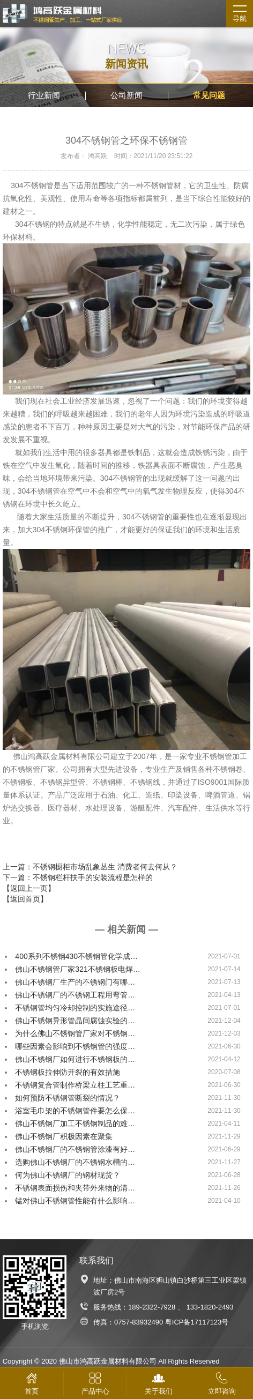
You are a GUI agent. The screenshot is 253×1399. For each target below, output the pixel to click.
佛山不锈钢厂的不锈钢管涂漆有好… (75, 1149)
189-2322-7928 (151, 1307)
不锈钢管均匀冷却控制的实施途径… (75, 1007)
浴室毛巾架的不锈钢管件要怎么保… (75, 1110)
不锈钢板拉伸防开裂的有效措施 (67, 1072)
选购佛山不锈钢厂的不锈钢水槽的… (75, 1162)
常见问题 (209, 95)
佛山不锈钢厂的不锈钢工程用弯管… (75, 995)
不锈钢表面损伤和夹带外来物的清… (75, 1188)
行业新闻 (44, 95)
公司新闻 (126, 95)
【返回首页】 (25, 899)
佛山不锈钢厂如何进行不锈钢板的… (75, 1059)
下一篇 (78, 877)
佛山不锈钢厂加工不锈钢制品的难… (75, 1123)
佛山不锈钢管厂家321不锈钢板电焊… (77, 969)
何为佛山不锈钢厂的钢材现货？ (67, 1175)
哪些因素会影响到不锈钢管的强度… (75, 1046)
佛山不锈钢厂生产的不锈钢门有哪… (75, 982)
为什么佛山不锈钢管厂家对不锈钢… (75, 1033)
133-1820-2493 (210, 1307)
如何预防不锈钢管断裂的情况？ (67, 1097)
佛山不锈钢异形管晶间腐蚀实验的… (75, 1020)
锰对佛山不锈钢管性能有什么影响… (75, 1200)
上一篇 (90, 866)
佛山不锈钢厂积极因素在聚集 (64, 1136)
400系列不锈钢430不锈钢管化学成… (76, 956)
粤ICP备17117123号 (197, 1322)
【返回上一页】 (29, 888)
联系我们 (96, 1260)
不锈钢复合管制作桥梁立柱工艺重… (75, 1085)
